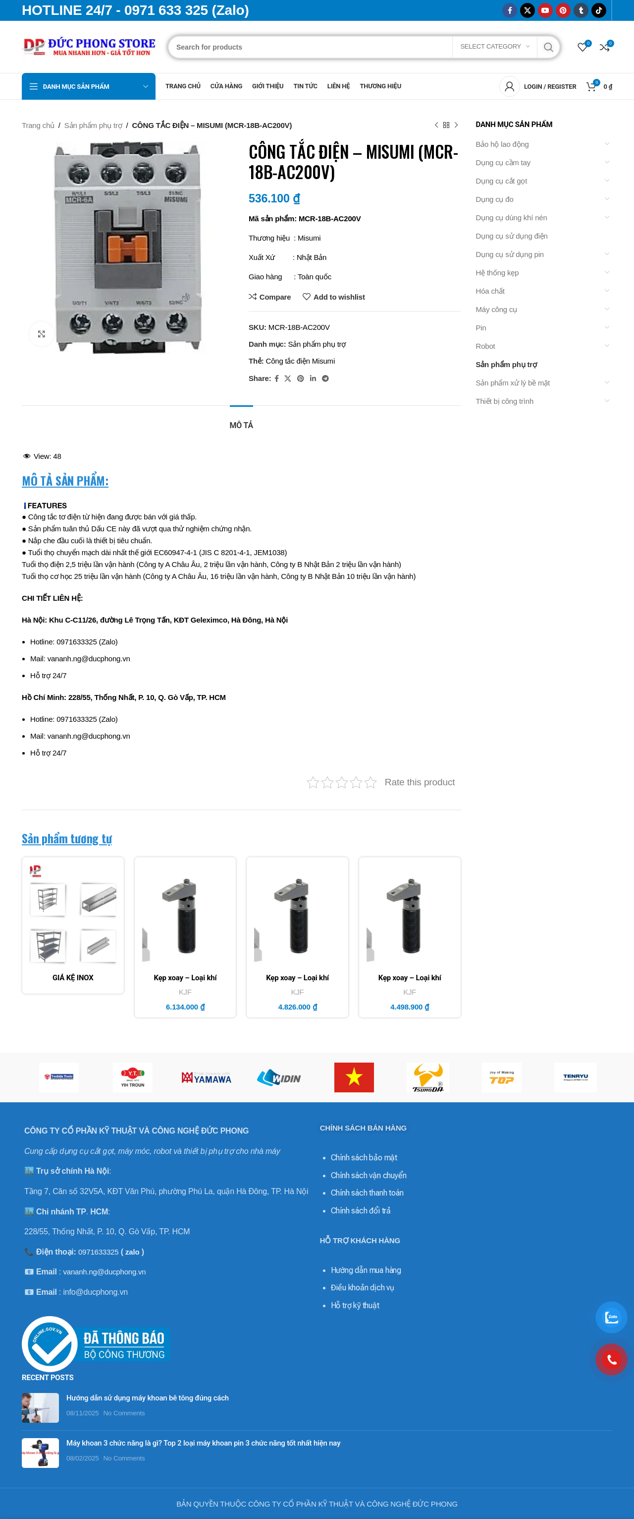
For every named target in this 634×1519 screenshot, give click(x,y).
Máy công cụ (497, 309)
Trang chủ (38, 125)
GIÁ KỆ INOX (73, 977)
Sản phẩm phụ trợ (93, 125)
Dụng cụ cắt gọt (502, 181)
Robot (485, 346)
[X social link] (527, 10)
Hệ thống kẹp (497, 272)
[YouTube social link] (545, 10)
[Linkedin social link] (313, 378)
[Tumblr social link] (581, 10)
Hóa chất (490, 291)
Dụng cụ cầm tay (503, 162)
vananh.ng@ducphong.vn (104, 1271)
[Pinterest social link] (563, 10)
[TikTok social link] (598, 10)
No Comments (117, 1389)
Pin (481, 327)
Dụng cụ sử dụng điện (512, 236)
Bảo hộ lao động (502, 144)
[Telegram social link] (325, 378)
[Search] (364, 47)
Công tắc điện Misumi (300, 361)
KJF (185, 992)
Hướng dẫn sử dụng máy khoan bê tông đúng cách (140, 1374)
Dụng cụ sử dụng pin (510, 254)
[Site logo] (90, 46)
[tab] (241, 420)
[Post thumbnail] (37, 1384)
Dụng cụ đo (495, 199)
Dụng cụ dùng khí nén (511, 217)
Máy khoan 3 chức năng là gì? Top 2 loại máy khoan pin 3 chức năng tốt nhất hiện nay (196, 1419)
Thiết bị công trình (505, 401)
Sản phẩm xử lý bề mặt (513, 383)
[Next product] (456, 125)
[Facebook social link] (509, 10)
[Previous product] (436, 125)
